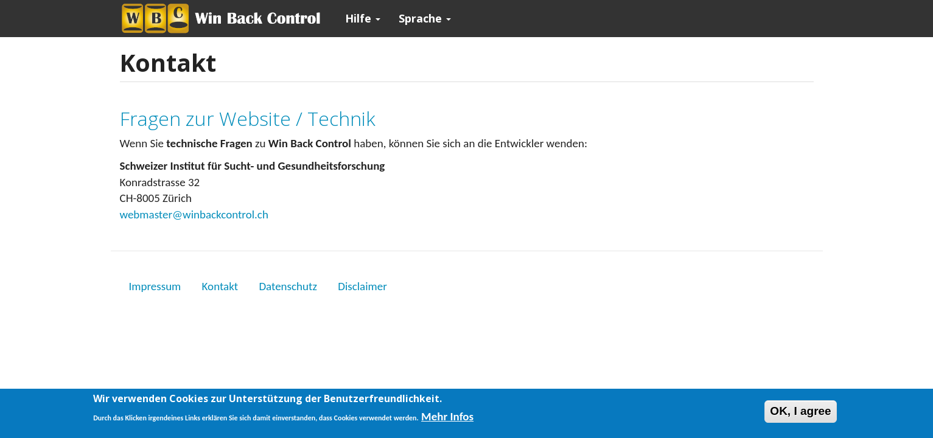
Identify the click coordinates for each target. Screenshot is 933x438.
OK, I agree (800, 413)
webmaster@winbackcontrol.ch (194, 214)
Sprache (425, 18)
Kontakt (220, 286)
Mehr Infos (447, 419)
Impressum (155, 286)
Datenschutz (288, 286)
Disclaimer (362, 286)
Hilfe (362, 18)
